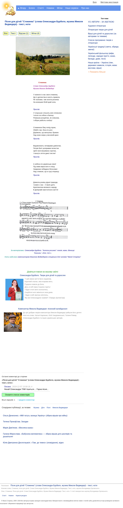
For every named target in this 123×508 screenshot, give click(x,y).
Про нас (85, 8)
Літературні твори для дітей (100, 30)
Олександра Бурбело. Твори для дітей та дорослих (43, 275)
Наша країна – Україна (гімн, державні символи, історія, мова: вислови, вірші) (102, 65)
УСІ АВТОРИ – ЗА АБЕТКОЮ (101, 22)
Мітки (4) (35, 33)
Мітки (59, 8)
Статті (41, 8)
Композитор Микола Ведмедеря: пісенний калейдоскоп (42, 309)
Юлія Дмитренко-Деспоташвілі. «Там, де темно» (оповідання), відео (33, 443)
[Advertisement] (43, 350)
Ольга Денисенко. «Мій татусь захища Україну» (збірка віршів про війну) (35, 416)
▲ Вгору (22, 8)
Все (5, 33)
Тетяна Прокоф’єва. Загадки (15, 422)
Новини (50, 8)
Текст (13, 33)
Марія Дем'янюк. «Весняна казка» (18, 428)
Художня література (97, 26)
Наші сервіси (71, 8)
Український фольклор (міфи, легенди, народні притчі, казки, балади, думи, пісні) (101, 56)
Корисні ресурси (21, 495)
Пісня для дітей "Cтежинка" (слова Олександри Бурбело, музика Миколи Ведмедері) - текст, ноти (54, 485)
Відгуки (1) (23, 33)
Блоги (32, 8)
